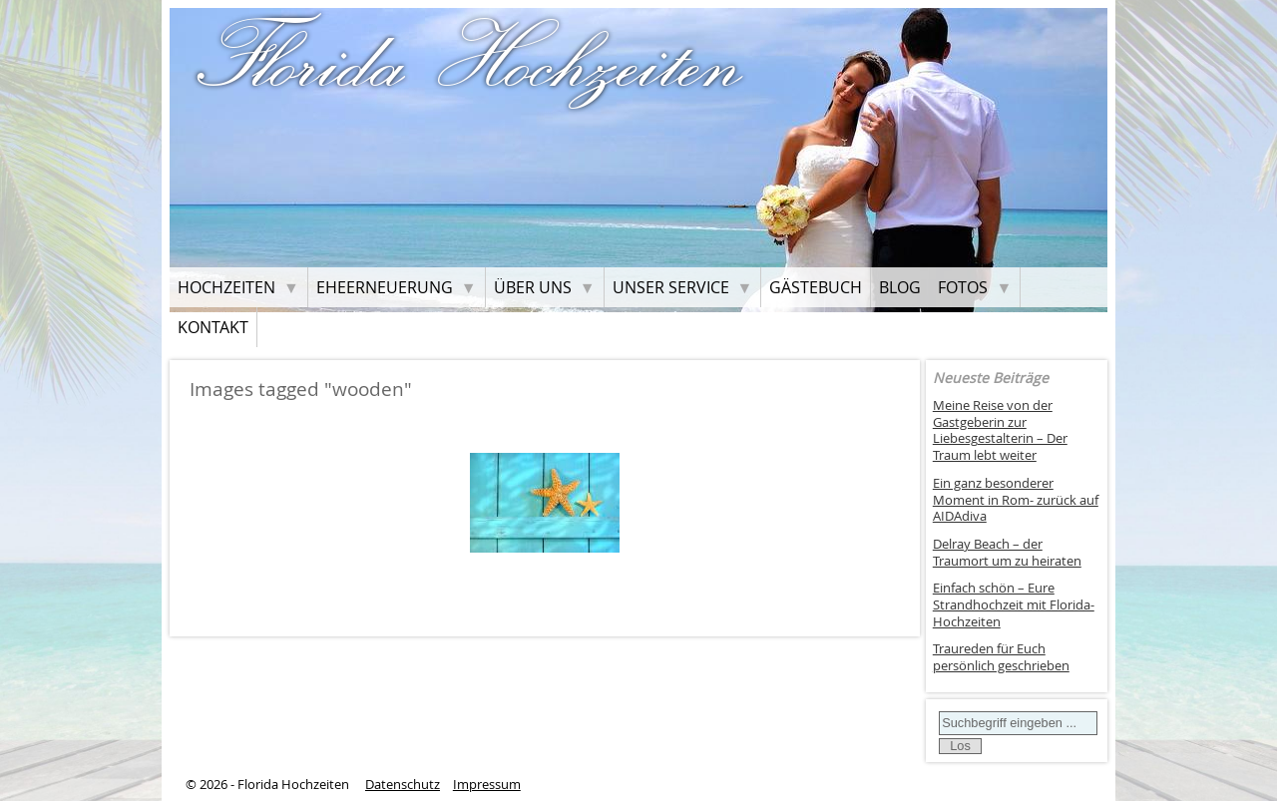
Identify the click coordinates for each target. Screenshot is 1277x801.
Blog (900, 287)
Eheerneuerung (384, 287)
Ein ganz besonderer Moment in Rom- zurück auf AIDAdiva (1015, 500)
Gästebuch (815, 287)
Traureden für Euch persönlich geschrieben (1001, 657)
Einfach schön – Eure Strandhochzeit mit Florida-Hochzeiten (1013, 604)
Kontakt (213, 327)
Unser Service (671, 287)
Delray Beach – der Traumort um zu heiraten (1007, 553)
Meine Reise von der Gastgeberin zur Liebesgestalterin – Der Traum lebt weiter (1000, 430)
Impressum (487, 784)
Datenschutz (402, 784)
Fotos (963, 287)
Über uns (533, 287)
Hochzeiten (226, 287)
